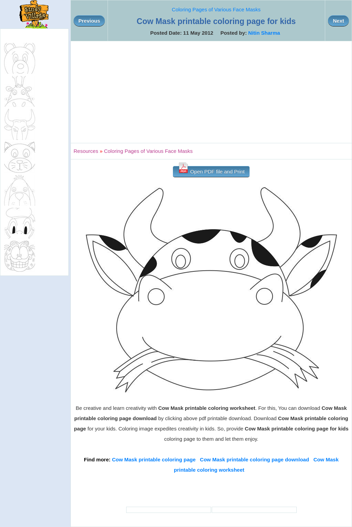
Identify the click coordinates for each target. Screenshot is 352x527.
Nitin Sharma (264, 33)
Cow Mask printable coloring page (154, 459)
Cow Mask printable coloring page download (254, 459)
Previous (89, 21)
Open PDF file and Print (211, 170)
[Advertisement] (211, 92)
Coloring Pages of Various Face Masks (216, 9)
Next (338, 21)
